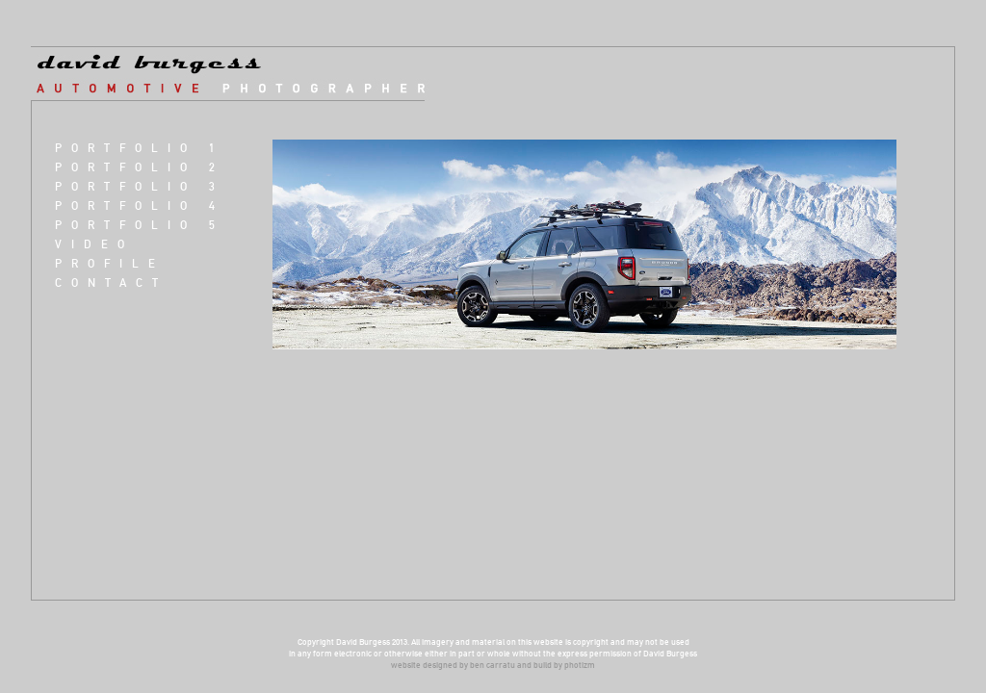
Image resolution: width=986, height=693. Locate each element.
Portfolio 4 (139, 205)
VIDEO (94, 244)
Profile (110, 263)
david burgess (242, 74)
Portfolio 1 (139, 148)
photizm (579, 664)
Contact (111, 282)
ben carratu (492, 664)
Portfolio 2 (139, 167)
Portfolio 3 (139, 186)
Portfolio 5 (139, 225)
